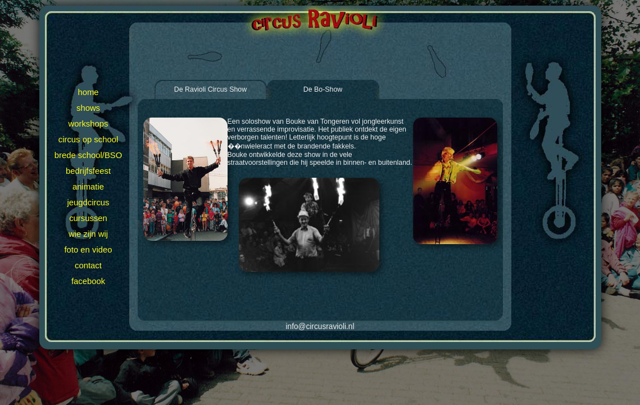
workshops (88, 123)
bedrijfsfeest (88, 171)
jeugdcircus (88, 202)
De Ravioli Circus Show (210, 89)
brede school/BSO (88, 155)
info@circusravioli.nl (319, 326)
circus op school (88, 139)
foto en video (88, 249)
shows (88, 108)
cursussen (88, 218)
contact (88, 265)
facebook (88, 281)
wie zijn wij (88, 234)
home (88, 92)
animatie (88, 186)
